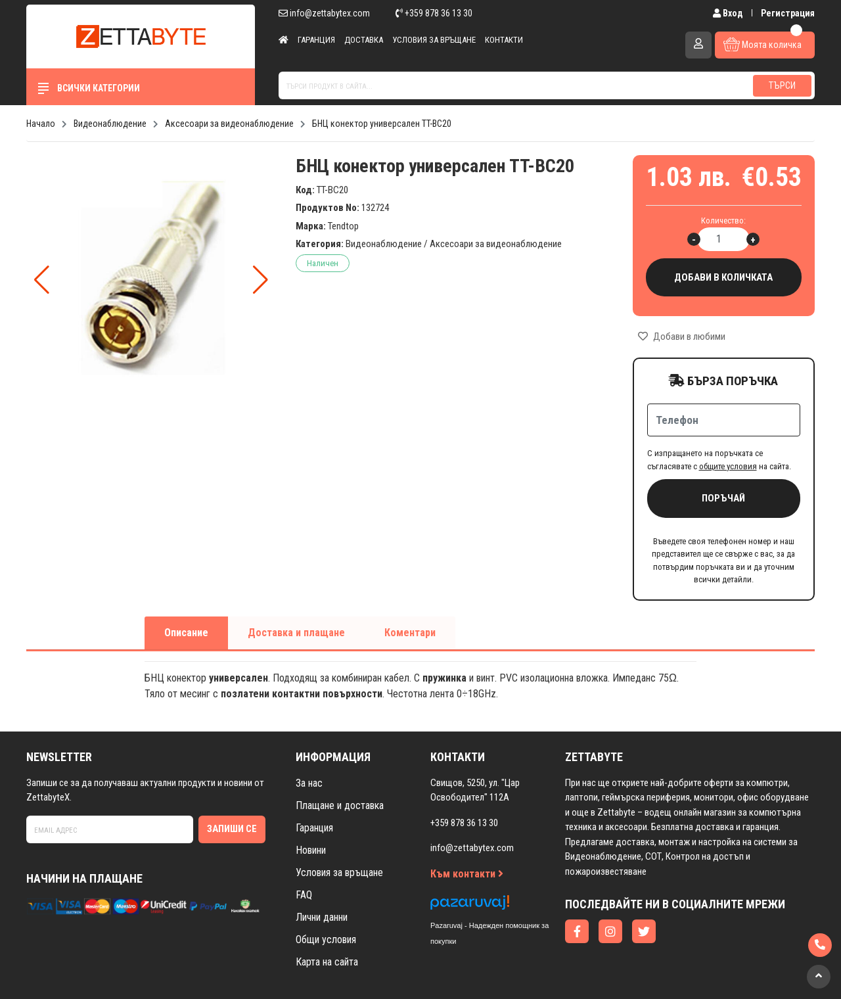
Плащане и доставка (340, 805)
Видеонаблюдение (384, 244)
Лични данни (322, 917)
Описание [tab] (186, 632)
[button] (260, 280)
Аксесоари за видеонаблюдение (496, 244)
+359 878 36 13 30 (434, 13)
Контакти (504, 40)
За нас (309, 783)
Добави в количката (724, 277)
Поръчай (723, 498)
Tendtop (343, 226)
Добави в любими (681, 336)
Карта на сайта (327, 962)
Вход (729, 13)
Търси (782, 85)
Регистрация (788, 13)
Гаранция (316, 40)
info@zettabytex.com (324, 13)
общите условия (728, 466)
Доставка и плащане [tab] (296, 632)
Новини (311, 850)
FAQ (304, 895)
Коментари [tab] (410, 632)
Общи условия (326, 939)
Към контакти (466, 874)
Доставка (363, 40)
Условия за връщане (434, 40)
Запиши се (232, 829)
